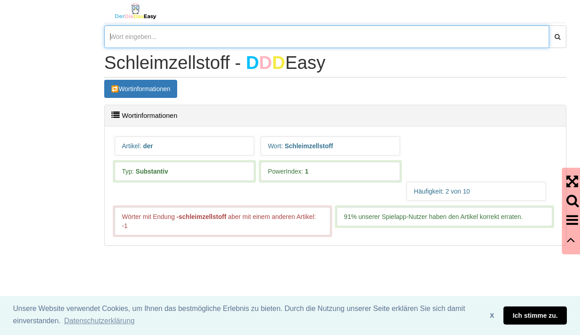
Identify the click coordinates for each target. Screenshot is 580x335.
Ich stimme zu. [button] (535, 315)
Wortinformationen (144, 88)
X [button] (492, 315)
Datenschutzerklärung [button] (99, 321)
